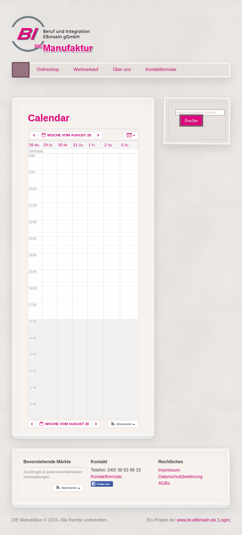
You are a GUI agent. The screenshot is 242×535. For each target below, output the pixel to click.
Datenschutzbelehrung (180, 476)
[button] (122, 424)
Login (224, 520)
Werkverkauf (85, 69)
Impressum (169, 470)
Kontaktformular (161, 69)
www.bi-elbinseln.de (196, 520)
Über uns (122, 69)
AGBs (164, 483)
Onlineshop (48, 69)
